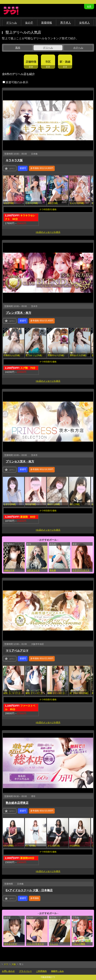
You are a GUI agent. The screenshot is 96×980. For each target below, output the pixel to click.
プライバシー (25, 971)
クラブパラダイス (80, 570)
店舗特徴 (31, 61)
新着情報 (46, 22)
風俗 (17, 47)
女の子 (29, 22)
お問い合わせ (8, 971)
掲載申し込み (57, 971)
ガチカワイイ (33, 570)
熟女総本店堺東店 (17, 802)
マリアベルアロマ (17, 650)
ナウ (6, 964)
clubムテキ (9, 570)
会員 (89, 6)
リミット (54, 944)
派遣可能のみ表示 (15, 82)
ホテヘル (78, 47)
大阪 (14, 964)
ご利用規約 (41, 971)
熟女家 (53, 570)
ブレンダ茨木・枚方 (18, 312)
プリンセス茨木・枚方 (20, 461)
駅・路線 (65, 61)
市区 (48, 61)
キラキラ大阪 (14, 160)
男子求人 (65, 22)
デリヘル (11, 22)
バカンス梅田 (78, 944)
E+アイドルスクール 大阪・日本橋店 (29, 890)
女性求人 (84, 22)
